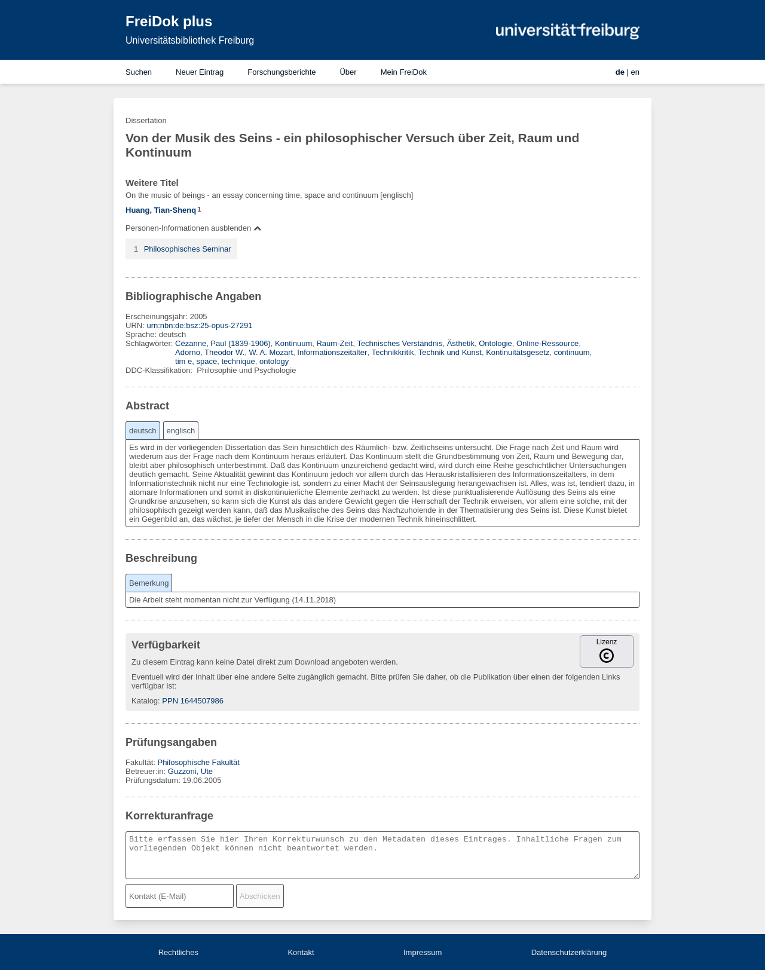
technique (238, 361)
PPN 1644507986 (193, 700)
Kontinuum (293, 343)
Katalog (144, 700)
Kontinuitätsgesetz (517, 352)
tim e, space (196, 361)
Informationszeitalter (332, 352)
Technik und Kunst (450, 352)
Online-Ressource (547, 343)
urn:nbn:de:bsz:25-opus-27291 (199, 325)
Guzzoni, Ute (190, 771)
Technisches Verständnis (399, 343)
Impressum (422, 952)
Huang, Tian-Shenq (161, 210)
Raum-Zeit (334, 343)
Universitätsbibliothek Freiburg (190, 40)
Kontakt (300, 952)
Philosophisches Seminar (187, 248)
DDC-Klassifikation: (160, 370)
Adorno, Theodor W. (209, 352)
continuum (572, 352)
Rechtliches (178, 952)
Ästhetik (461, 343)
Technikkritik (393, 352)
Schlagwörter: (150, 343)
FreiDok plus (169, 21)
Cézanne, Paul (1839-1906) (223, 343)
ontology (274, 361)
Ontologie (495, 343)
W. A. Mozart (271, 352)
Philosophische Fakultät (198, 762)
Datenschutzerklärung (569, 952)
